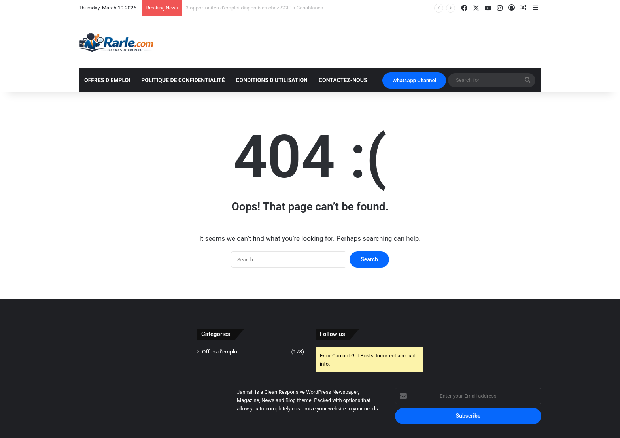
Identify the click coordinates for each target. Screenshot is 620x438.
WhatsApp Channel (414, 80)
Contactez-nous (343, 80)
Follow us (332, 334)
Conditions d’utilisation (272, 80)
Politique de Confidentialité (183, 80)
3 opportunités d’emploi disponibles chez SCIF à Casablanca (254, 8)
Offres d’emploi (107, 80)
